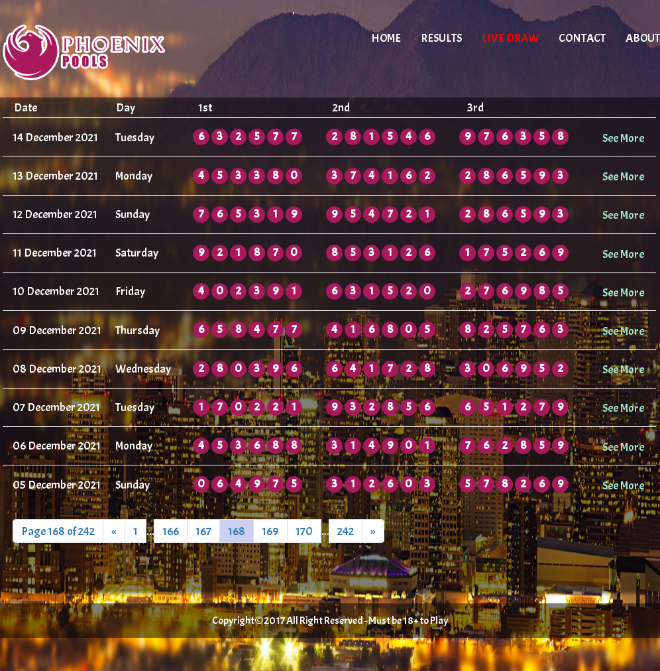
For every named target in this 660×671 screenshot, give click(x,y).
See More (623, 138)
